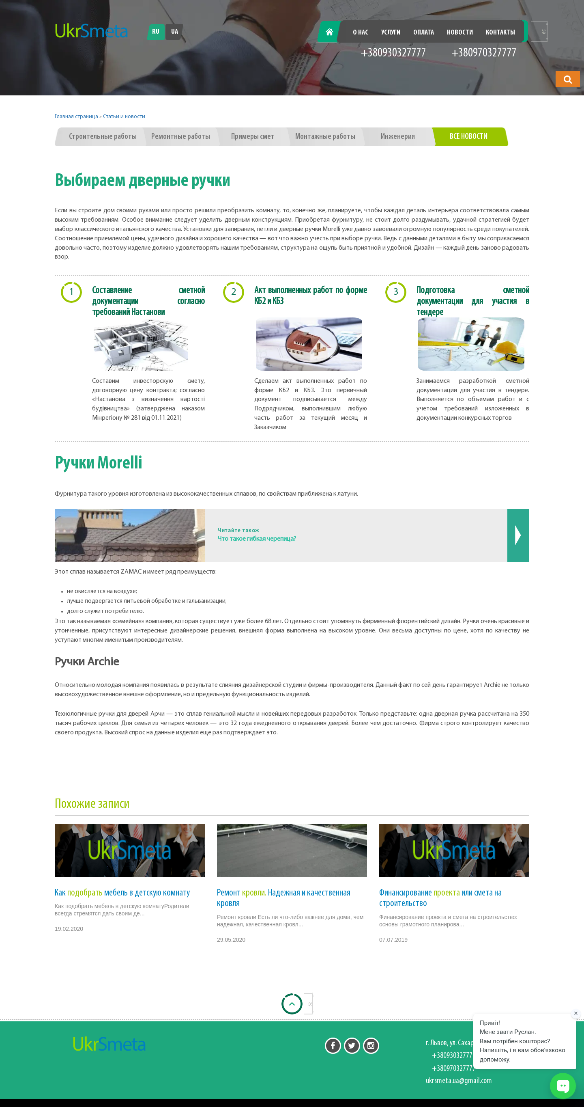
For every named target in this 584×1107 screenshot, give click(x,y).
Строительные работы (103, 137)
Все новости (468, 137)
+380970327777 (484, 53)
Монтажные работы (325, 137)
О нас (360, 33)
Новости (460, 33)
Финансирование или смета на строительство (440, 898)
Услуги (390, 33)
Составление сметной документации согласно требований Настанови (148, 301)
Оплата (423, 33)
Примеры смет (253, 137)
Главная (334, 33)
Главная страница (76, 117)
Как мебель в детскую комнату (122, 893)
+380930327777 (393, 53)
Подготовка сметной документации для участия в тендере (473, 301)
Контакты (500, 33)
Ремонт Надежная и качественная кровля (283, 898)
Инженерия (398, 137)
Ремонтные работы (180, 137)
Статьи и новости (124, 117)
